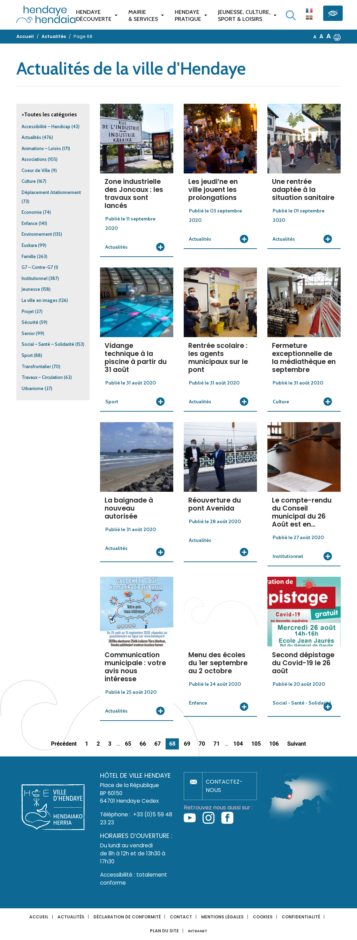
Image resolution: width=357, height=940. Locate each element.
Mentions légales (222, 917)
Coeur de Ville (36, 170)
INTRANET (197, 931)
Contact (181, 917)
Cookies (263, 917)
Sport (27, 355)
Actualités (31, 137)
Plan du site (164, 931)
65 (128, 743)
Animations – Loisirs (41, 148)
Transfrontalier (36, 366)
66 (142, 743)
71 (216, 743)
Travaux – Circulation (42, 377)
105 (256, 743)
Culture (29, 181)
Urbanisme (33, 388)
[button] (337, 36)
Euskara (29, 245)
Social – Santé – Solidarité (48, 344)
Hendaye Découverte (94, 15)
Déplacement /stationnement (51, 192)
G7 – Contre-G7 (37, 267)
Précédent (64, 743)
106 (274, 743)
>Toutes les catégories (49, 114)
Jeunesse (31, 289)
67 (157, 743)
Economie (32, 212)
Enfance (30, 223)
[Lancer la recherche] (291, 15)
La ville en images (40, 300)
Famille (29, 256)
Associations (34, 159)
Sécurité (30, 322)
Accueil (38, 917)
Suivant (296, 743)
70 (202, 743)
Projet (28, 311)
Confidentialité (301, 917)
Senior (28, 333)
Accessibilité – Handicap (46, 126)
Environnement (37, 234)
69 (187, 743)
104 (238, 743)
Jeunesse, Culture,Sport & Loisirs (244, 15)
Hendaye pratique (188, 15)
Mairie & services (143, 15)
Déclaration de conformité (127, 917)
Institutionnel (34, 278)
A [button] (315, 36)
